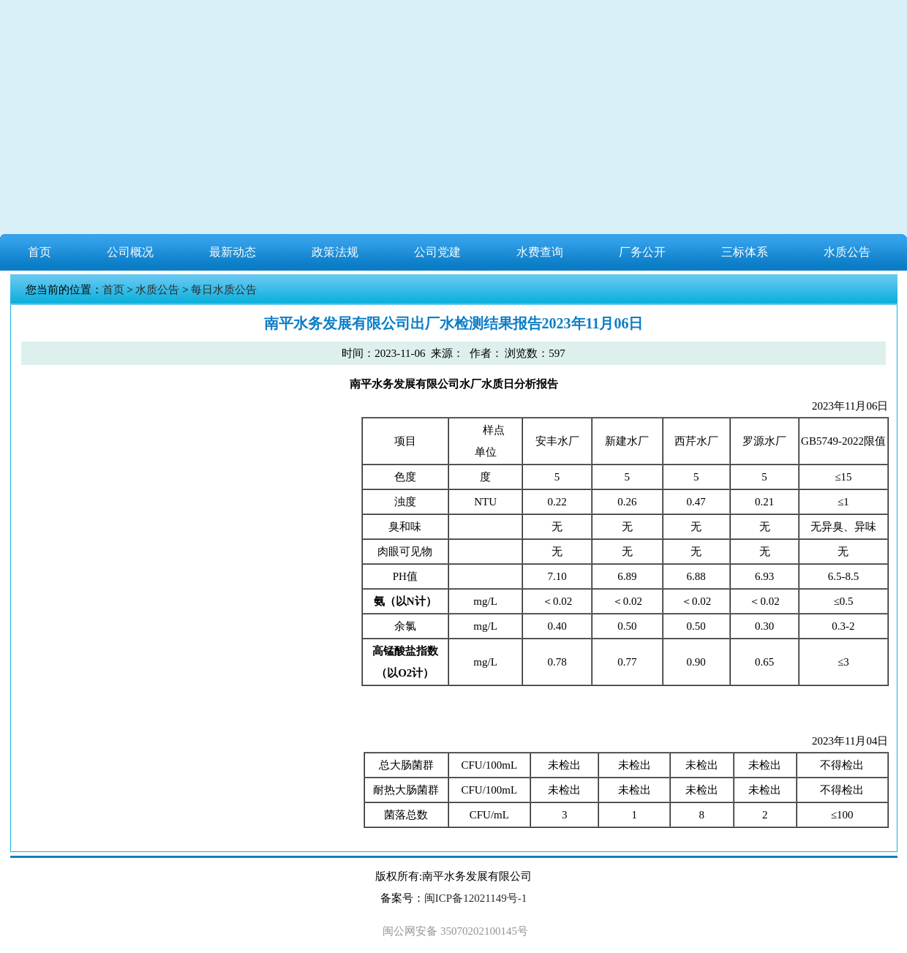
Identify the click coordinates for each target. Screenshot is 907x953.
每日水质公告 (224, 289)
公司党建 (437, 252)
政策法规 (335, 252)
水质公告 (847, 252)
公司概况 (130, 252)
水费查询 (539, 252)
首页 (39, 252)
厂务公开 (642, 252)
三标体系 (744, 252)
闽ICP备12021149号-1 (475, 898)
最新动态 (232, 252)
